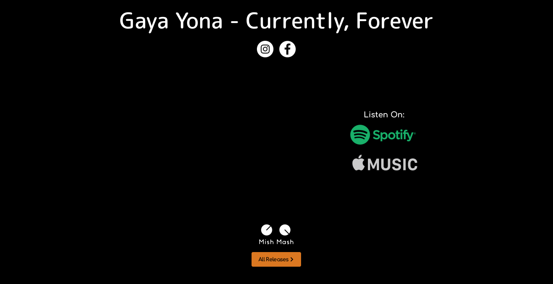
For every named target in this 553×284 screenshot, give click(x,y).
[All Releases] (276, 259)
